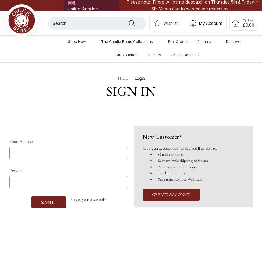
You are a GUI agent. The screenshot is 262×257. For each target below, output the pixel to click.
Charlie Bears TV (185, 55)
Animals (206, 41)
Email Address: (21, 141)
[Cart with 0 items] (243, 23)
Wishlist (170, 23)
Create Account (171, 194)
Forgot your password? (88, 199)
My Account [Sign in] (210, 23)
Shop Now (80, 41)
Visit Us (154, 55)
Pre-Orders (178, 41)
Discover (236, 41)
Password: (17, 170)
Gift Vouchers (127, 55)
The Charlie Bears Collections (130, 41)
